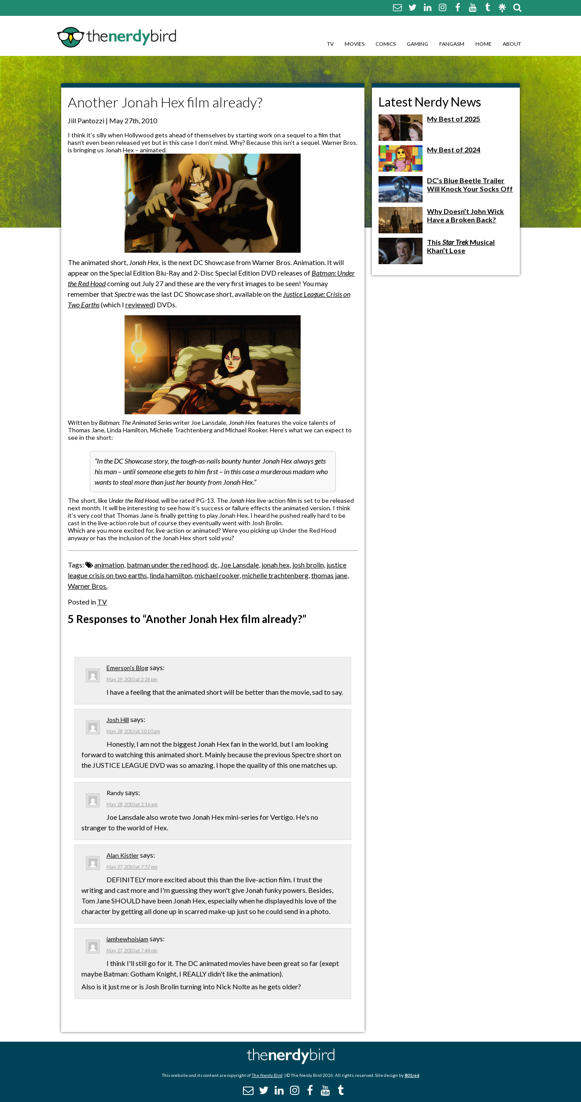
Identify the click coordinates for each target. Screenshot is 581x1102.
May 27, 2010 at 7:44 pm (132, 950)
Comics (385, 44)
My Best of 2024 (453, 149)
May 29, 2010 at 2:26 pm (132, 679)
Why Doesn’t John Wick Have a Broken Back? (465, 215)
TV (330, 44)
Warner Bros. (87, 586)
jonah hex (275, 564)
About (512, 44)
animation (109, 564)
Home (483, 44)
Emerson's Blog (127, 667)
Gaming (417, 44)
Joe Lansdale (240, 564)
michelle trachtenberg (275, 575)
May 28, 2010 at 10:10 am (133, 731)
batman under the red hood (167, 564)
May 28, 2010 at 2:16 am (132, 804)
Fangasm (451, 44)
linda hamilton (171, 575)
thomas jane (329, 575)
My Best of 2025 (453, 118)
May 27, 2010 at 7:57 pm (132, 867)
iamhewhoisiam (127, 939)
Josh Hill (118, 719)
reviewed (139, 304)
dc (214, 564)
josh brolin (308, 564)
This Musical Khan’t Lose (461, 246)
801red (411, 1075)
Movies (354, 44)
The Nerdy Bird (267, 1075)
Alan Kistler (123, 855)
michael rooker (217, 575)
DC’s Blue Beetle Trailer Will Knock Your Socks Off (470, 184)
